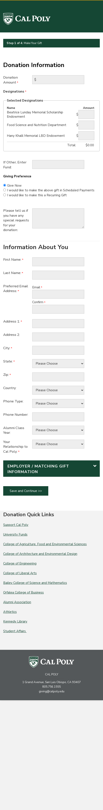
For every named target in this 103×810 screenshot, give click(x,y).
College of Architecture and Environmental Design (40, 554)
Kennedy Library (15, 621)
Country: (9, 387)
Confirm (38, 302)
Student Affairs (15, 631)
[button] (51, 468)
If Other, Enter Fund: (14, 165)
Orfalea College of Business (23, 592)
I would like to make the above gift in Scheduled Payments (50, 190)
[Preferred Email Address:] (58, 294)
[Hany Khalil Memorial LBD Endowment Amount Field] (86, 135)
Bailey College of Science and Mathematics (35, 583)
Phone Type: (13, 401)
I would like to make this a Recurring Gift (37, 195)
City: (7, 348)
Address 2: (11, 334)
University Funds (15, 534)
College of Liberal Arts (20, 573)
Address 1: (12, 321)
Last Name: (13, 272)
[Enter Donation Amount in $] (58, 79)
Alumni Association (17, 602)
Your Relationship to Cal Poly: (15, 446)
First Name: (13, 259)
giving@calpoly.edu (51, 691)
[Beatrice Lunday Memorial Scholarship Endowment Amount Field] (86, 114)
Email (37, 287)
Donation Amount (10, 80)
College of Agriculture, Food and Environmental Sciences (45, 544)
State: (9, 361)
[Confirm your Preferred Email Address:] (58, 309)
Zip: (7, 374)
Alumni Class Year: (13, 430)
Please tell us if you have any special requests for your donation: (16, 220)
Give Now (14, 185)
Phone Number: (15, 414)
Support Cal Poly (15, 525)
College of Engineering (19, 563)
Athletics (10, 612)
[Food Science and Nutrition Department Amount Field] (86, 124)
